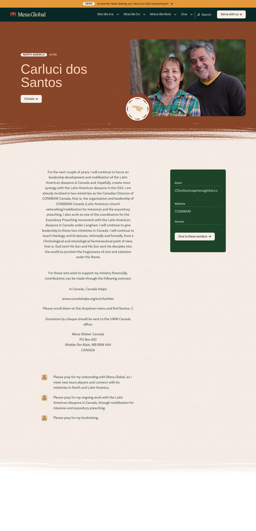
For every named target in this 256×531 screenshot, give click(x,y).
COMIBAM (183, 211)
